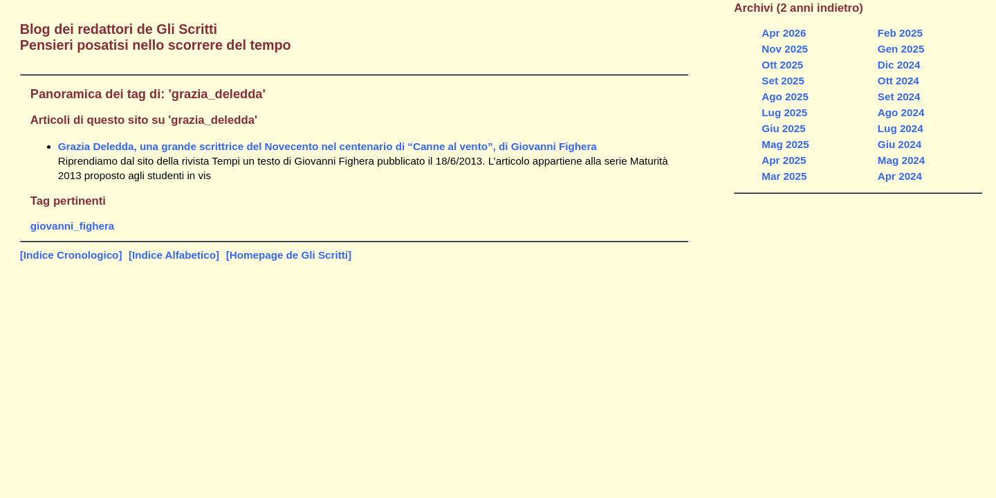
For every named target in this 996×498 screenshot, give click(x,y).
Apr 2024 (900, 176)
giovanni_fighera (72, 226)
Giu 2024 (899, 144)
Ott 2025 (782, 65)
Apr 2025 (784, 160)
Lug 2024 (900, 128)
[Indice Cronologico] (71, 255)
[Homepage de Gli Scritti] (288, 255)
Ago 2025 (785, 96)
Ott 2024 (898, 80)
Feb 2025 (900, 33)
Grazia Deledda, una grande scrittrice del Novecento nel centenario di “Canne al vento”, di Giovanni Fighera (327, 146)
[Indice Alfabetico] (174, 255)
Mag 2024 (901, 160)
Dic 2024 (899, 65)
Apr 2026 (784, 33)
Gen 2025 (901, 49)
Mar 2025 (784, 176)
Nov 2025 (785, 49)
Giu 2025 (783, 128)
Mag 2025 (785, 144)
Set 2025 (783, 80)
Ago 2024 (901, 112)
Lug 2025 (784, 112)
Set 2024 (899, 96)
